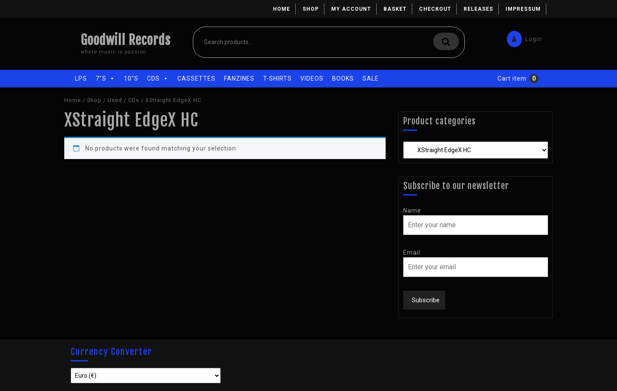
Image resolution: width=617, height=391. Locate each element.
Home (281, 9)
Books (343, 78)
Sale (370, 78)
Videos (311, 78)
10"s (131, 78)
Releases (478, 9)
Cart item (512, 78)
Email (411, 252)
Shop (311, 9)
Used (115, 100)
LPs (81, 78)
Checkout (435, 9)
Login (522, 37)
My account (351, 9)
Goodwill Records (126, 40)
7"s (105, 78)
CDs (158, 78)
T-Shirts (277, 78)
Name (412, 210)
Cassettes (196, 78)
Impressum (523, 9)
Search (446, 41)
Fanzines (239, 78)
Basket (395, 9)
